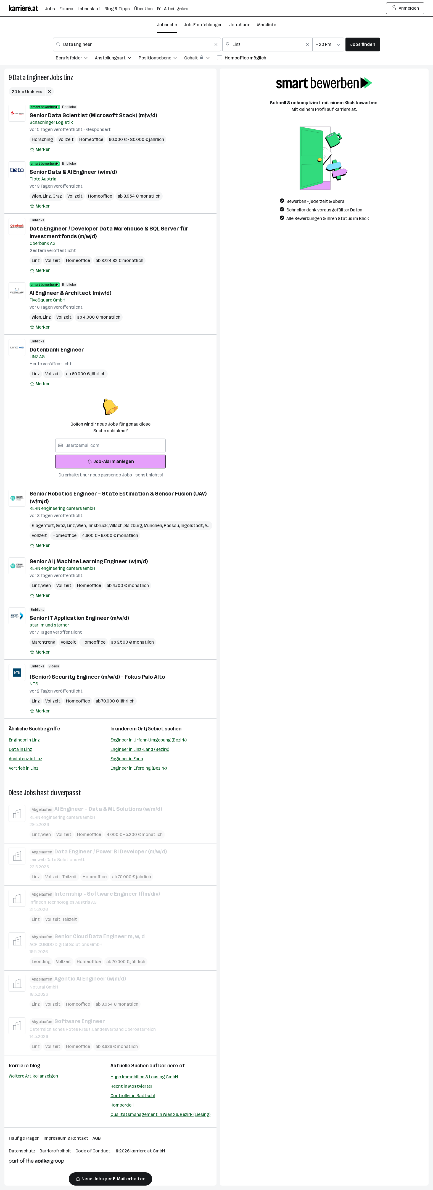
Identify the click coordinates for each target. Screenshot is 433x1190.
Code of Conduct (92, 1151)
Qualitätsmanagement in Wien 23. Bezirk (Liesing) (160, 1114)
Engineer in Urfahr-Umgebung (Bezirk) (148, 740)
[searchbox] (110, 445)
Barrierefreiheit (55, 1151)
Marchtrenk (43, 642)
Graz (57, 196)
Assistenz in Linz (25, 758)
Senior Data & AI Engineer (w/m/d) (73, 172)
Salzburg (134, 525)
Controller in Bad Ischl (132, 1095)
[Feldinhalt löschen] (216, 44)
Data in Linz (20, 749)
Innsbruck (98, 525)
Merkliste (266, 24)
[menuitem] (75, 59)
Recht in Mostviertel (131, 1086)
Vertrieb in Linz (23, 768)
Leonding (41, 961)
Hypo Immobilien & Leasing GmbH (144, 1076)
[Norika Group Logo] (36, 1162)
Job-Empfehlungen (203, 24)
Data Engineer (31, 77)
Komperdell (122, 1105)
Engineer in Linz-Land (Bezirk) (139, 749)
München (154, 525)
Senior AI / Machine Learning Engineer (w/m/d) (89, 561)
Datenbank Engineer (57, 349)
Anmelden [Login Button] (405, 8)
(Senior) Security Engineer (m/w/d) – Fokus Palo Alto (97, 676)
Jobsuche (167, 24)
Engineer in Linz (24, 740)
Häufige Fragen (24, 1138)
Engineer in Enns (126, 758)
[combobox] (137, 44)
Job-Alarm (239, 24)
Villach (116, 525)
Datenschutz (22, 1151)
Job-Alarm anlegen (110, 461)
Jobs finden (362, 44)
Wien (37, 196)
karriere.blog (24, 1066)
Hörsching (42, 139)
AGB (97, 1138)
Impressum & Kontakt (66, 1138)
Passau (172, 525)
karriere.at (171, 1066)
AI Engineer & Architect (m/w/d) (70, 293)
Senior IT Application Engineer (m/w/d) (79, 618)
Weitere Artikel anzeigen (33, 1076)
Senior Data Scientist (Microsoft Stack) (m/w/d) (93, 115)
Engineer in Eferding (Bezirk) (138, 768)
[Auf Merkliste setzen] (40, 149)
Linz (68, 77)
